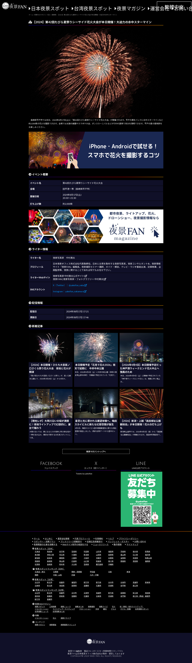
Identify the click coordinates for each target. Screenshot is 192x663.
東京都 (37, 555)
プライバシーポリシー (128, 538)
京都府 (98, 558)
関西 (36, 575)
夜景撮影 (91, 607)
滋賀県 (123, 558)
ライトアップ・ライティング (64, 609)
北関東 (55, 572)
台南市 (123, 582)
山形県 (98, 551)
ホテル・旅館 (125, 609)
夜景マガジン (131, 8)
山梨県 (98, 555)
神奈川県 (50, 555)
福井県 (147, 555)
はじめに (49, 538)
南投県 (61, 586)
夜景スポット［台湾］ (44, 579)
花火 (113, 607)
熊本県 (61, 564)
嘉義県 (49, 596)
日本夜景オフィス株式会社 (89, 654)
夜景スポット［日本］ (44, 548)
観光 (105, 609)
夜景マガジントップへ (96, 451)
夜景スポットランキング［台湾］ (50, 590)
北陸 (110, 572)
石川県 (135, 555)
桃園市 (61, 582)
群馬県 (147, 551)
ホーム (37, 538)
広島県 (74, 561)
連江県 (135, 586)
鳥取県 (37, 561)
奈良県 (135, 558)
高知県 (135, 561)
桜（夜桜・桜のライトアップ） (132, 607)
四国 (73, 575)
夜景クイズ (103, 607)
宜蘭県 (86, 586)
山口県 (86, 561)
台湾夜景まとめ (59, 611)
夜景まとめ (79, 607)
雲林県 (37, 596)
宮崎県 (86, 564)
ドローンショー (85, 609)
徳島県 (98, 561)
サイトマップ (132, 544)
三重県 (74, 558)
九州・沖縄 (94, 575)
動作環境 (117, 544)
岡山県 (61, 561)
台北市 (37, 582)
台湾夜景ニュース (41, 611)
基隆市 (74, 582)
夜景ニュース (66, 607)
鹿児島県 (99, 564)
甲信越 (92, 572)
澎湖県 (110, 586)
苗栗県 (74, 586)
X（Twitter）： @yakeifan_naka (70, 285)
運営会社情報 (63, 538)
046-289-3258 (94, 651)
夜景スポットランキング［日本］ (50, 569)
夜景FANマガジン (43, 604)
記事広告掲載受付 (94, 541)
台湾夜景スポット (93, 8)
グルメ (113, 609)
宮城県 (74, 551)
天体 (97, 609)
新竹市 (86, 582)
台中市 (110, 582)
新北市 (49, 582)
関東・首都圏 (77, 572)
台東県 (37, 586)
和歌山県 (148, 558)
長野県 (110, 555)
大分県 (74, 564)
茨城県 (123, 551)
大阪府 (86, 558)
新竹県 (98, 582)
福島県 (110, 551)
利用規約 (99, 538)
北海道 (37, 551)
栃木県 (135, 551)
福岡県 (147, 561)
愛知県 (37, 558)
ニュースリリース (100, 544)
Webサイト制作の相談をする (75, 544)
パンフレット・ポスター (118, 541)
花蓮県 (98, 586)
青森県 (49, 551)
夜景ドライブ (66, 618)
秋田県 (86, 551)
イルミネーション (41, 609)
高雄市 (135, 582)
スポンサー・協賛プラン (44, 541)
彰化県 (49, 586)
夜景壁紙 (52, 625)
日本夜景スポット (50, 8)
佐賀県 (37, 564)
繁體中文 (174, 7)
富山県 (123, 555)
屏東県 (147, 582)
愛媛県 (123, 561)
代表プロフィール (82, 538)
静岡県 (61, 558)
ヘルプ (111, 538)
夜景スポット (40, 607)
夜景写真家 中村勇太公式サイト (70, 276)
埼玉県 (61, 555)
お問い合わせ (140, 541)
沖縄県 (110, 564)
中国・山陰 (57, 575)
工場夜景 (52, 607)
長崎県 (49, 564)
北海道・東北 (40, 572)
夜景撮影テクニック (68, 625)
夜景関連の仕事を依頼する (45, 544)
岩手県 (61, 551)
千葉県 (74, 555)
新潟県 (86, 555)
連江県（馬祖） (139, 596)
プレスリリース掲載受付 (71, 541)
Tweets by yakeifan (84, 473)
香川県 (110, 561)
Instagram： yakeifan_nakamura (69, 291)
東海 (128, 572)
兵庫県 (110, 558)
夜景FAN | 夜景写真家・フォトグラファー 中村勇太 (79, 279)
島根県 (49, 561)
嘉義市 (49, 599)
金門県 (123, 586)
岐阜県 (49, 558)
